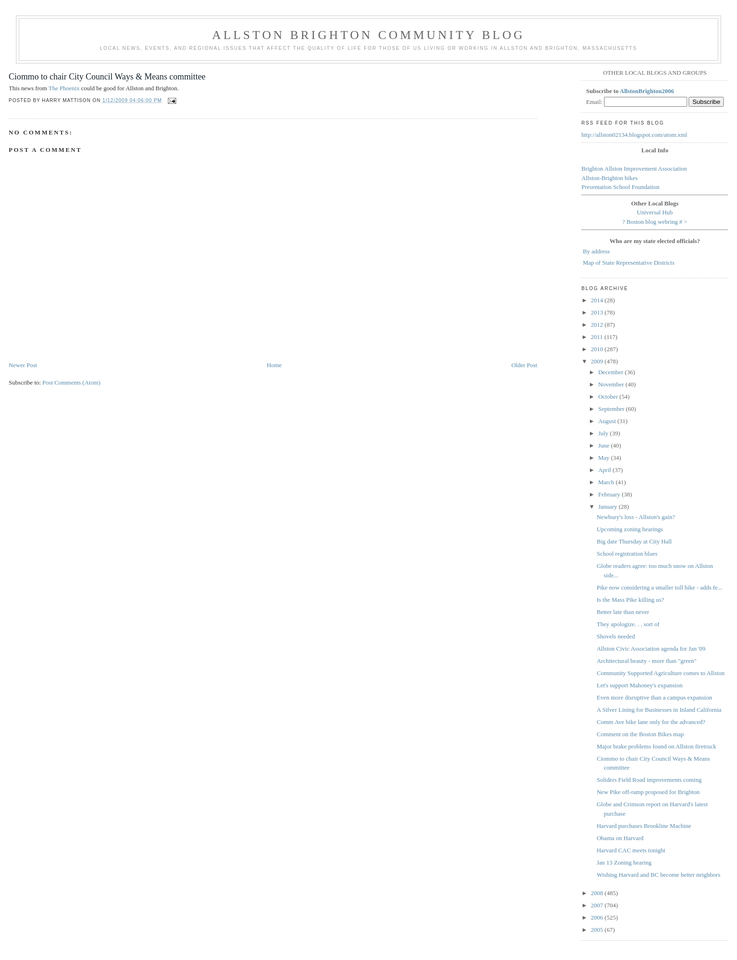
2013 (597, 312)
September (612, 408)
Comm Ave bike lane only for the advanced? (650, 721)
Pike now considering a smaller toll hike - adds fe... (659, 587)
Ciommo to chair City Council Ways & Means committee (107, 76)
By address (596, 251)
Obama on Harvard (619, 838)
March (607, 482)
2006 (597, 917)
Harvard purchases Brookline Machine (643, 825)
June (604, 445)
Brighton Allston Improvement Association (634, 168)
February (610, 494)
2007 (597, 905)
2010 (597, 349)
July (604, 433)
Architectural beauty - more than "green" (646, 660)
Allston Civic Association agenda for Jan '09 (650, 648)
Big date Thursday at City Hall (634, 541)
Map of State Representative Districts (628, 262)
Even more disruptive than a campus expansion (654, 697)
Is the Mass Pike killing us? (630, 599)
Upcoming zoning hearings (629, 529)
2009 (597, 361)
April (605, 469)
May (604, 457)
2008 (597, 893)
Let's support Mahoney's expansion (639, 685)
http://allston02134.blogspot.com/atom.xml (634, 134)
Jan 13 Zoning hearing (623, 862)
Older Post (524, 365)
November (612, 384)
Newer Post (23, 365)
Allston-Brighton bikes (609, 177)
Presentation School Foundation (620, 186)
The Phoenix (63, 88)
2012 (597, 324)
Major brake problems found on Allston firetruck (656, 746)
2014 (597, 300)
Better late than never (622, 611)
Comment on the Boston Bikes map (639, 734)
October (608, 396)
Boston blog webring (652, 221)
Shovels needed (615, 636)
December (611, 372)
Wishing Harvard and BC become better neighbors (658, 874)
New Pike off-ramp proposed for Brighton (647, 791)
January (608, 506)
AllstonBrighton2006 (647, 90)
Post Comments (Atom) (71, 382)
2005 (597, 929)
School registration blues (626, 553)
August (608, 421)
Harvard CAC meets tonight (630, 850)
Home (274, 365)
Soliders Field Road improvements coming (648, 779)
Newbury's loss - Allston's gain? (635, 516)
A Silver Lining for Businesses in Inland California (658, 709)
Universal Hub (655, 212)
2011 (597, 336)
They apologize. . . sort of (627, 624)
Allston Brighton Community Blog (368, 35)
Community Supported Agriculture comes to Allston (660, 673)
